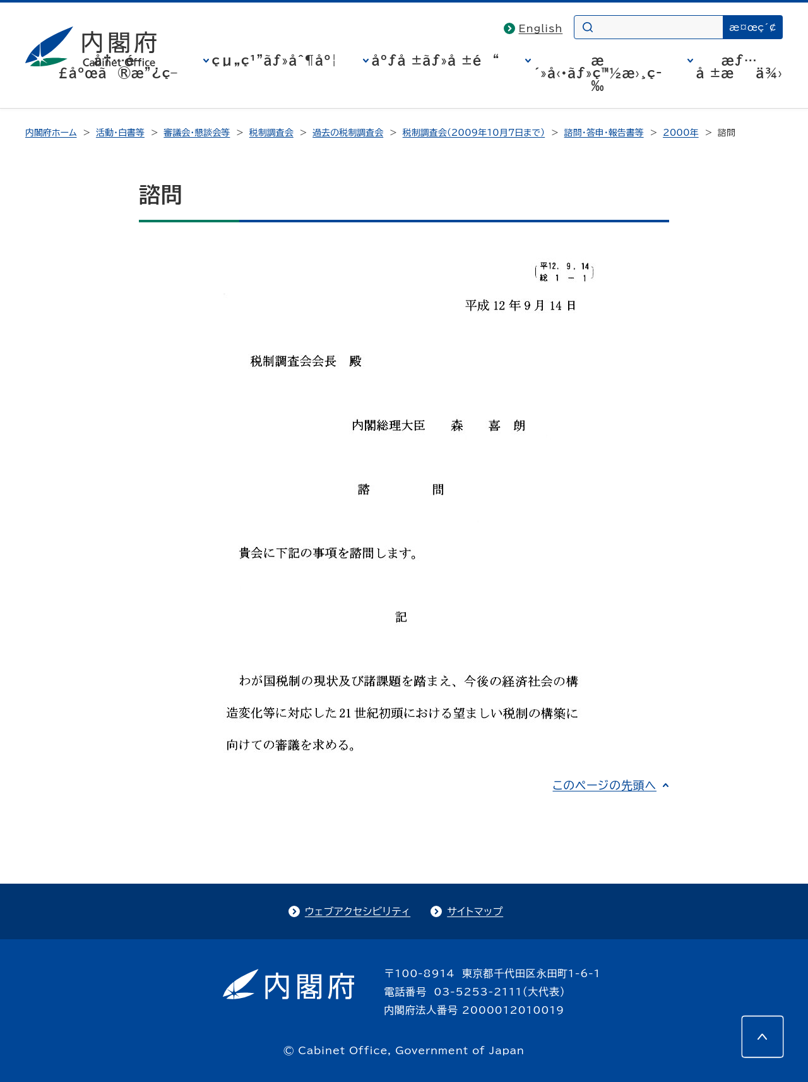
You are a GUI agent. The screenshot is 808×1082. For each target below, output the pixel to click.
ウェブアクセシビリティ (357, 911)
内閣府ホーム (50, 132)
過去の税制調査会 (347, 132)
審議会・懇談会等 (196, 132)
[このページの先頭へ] (762, 1036)
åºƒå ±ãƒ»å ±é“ (436, 60)
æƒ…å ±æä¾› (739, 66)
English (541, 28)
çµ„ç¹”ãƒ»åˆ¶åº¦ (275, 60)
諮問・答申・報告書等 (604, 132)
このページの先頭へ (604, 785)
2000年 (681, 132)
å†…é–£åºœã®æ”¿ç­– (118, 66)
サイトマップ (475, 911)
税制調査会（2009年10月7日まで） (474, 132)
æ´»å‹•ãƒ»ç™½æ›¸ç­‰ (598, 73)
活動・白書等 (120, 132)
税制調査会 (271, 132)
